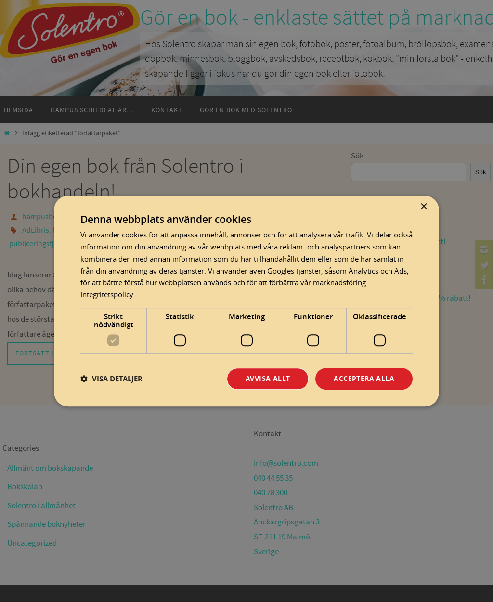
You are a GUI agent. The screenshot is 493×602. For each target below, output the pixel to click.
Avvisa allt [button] (268, 378)
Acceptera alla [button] (364, 378)
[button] (111, 378)
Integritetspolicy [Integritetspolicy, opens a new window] (106, 294)
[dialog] (246, 301)
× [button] (423, 206)
